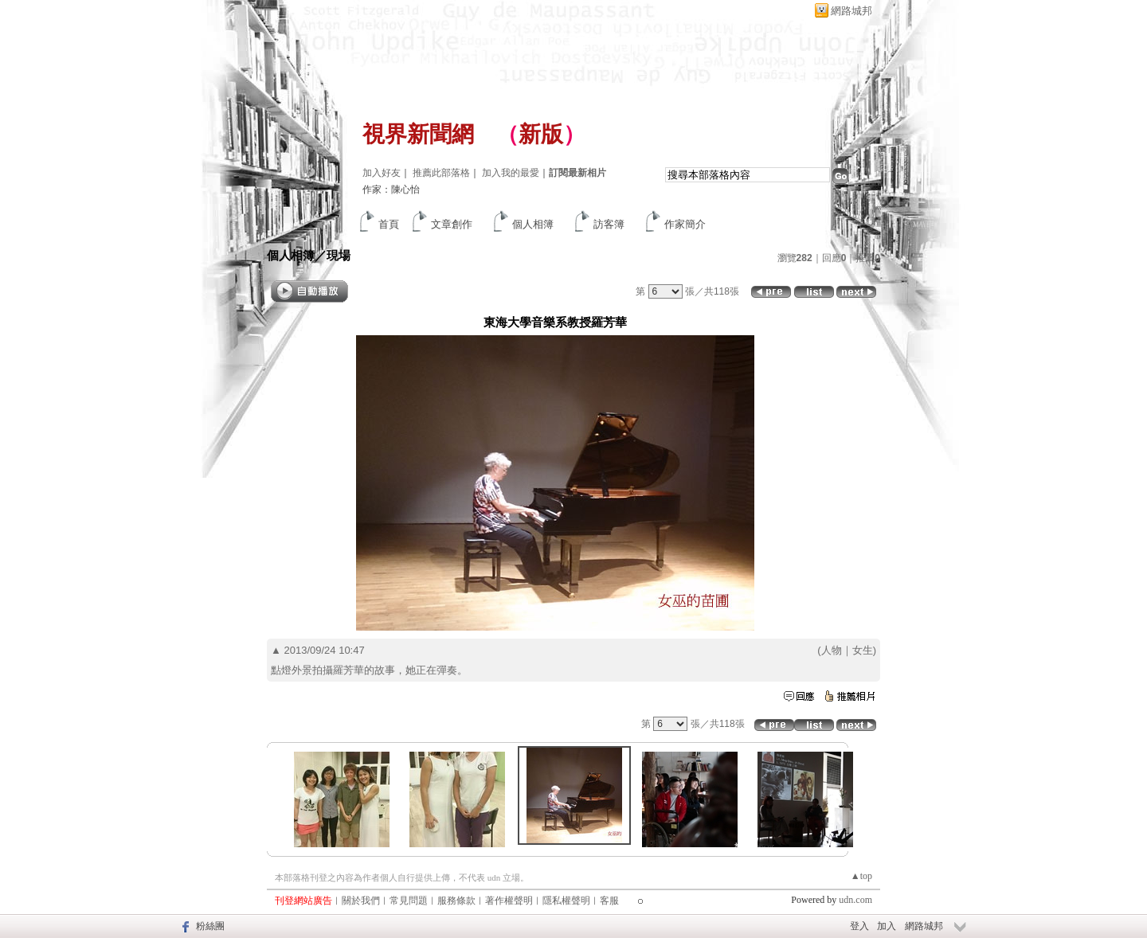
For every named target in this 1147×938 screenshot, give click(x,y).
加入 (886, 926)
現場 (338, 255)
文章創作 (451, 224)
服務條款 (456, 900)
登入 (859, 926)
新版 (541, 134)
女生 (862, 650)
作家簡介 (685, 224)
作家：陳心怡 (391, 189)
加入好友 (381, 172)
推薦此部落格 (441, 172)
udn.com (855, 899)
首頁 (388, 224)
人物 (831, 650)
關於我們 (361, 900)
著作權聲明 (509, 900)
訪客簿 (608, 224)
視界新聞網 (418, 134)
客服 (609, 900)
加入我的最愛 (510, 172)
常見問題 (409, 900)
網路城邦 (851, 11)
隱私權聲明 (566, 900)
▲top (861, 875)
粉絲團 (210, 926)
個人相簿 (533, 224)
